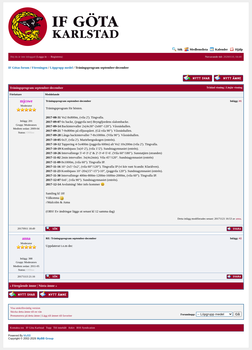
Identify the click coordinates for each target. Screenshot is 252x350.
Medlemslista (196, 49)
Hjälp (236, 49)
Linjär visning (234, 87)
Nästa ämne (47, 285)
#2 (240, 238)
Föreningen (39, 67)
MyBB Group (45, 338)
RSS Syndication (86, 327)
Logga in (42, 56)
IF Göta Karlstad (35, 327)
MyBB (27, 335)
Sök (177, 49)
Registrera (56, 56)
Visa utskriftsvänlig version (25, 307)
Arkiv (71, 327)
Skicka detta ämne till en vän (26, 311)
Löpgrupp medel (61, 67)
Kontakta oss (17, 327)
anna (238, 218)
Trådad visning (215, 87)
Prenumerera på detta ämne (25, 315)
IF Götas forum (18, 67)
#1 (240, 100)
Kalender (219, 49)
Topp (48, 327)
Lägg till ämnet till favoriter (57, 315)
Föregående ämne (24, 285)
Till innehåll (59, 327)
